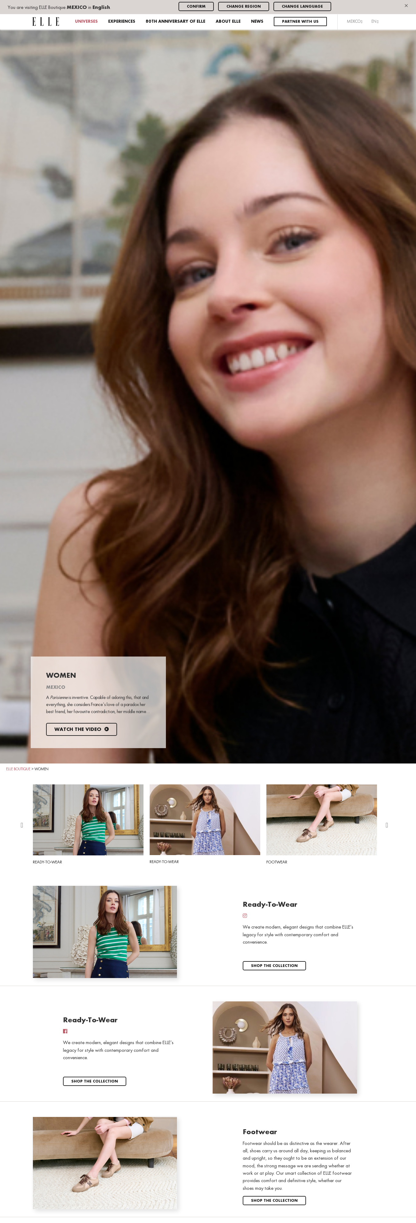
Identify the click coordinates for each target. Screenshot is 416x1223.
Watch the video (81, 729)
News (257, 22)
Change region (243, 7)
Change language (302, 7)
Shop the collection (274, 966)
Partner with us (300, 22)
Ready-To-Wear (88, 824)
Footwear (321, 824)
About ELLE (228, 22)
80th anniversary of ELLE (175, 22)
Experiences (121, 22)
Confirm (196, 7)
